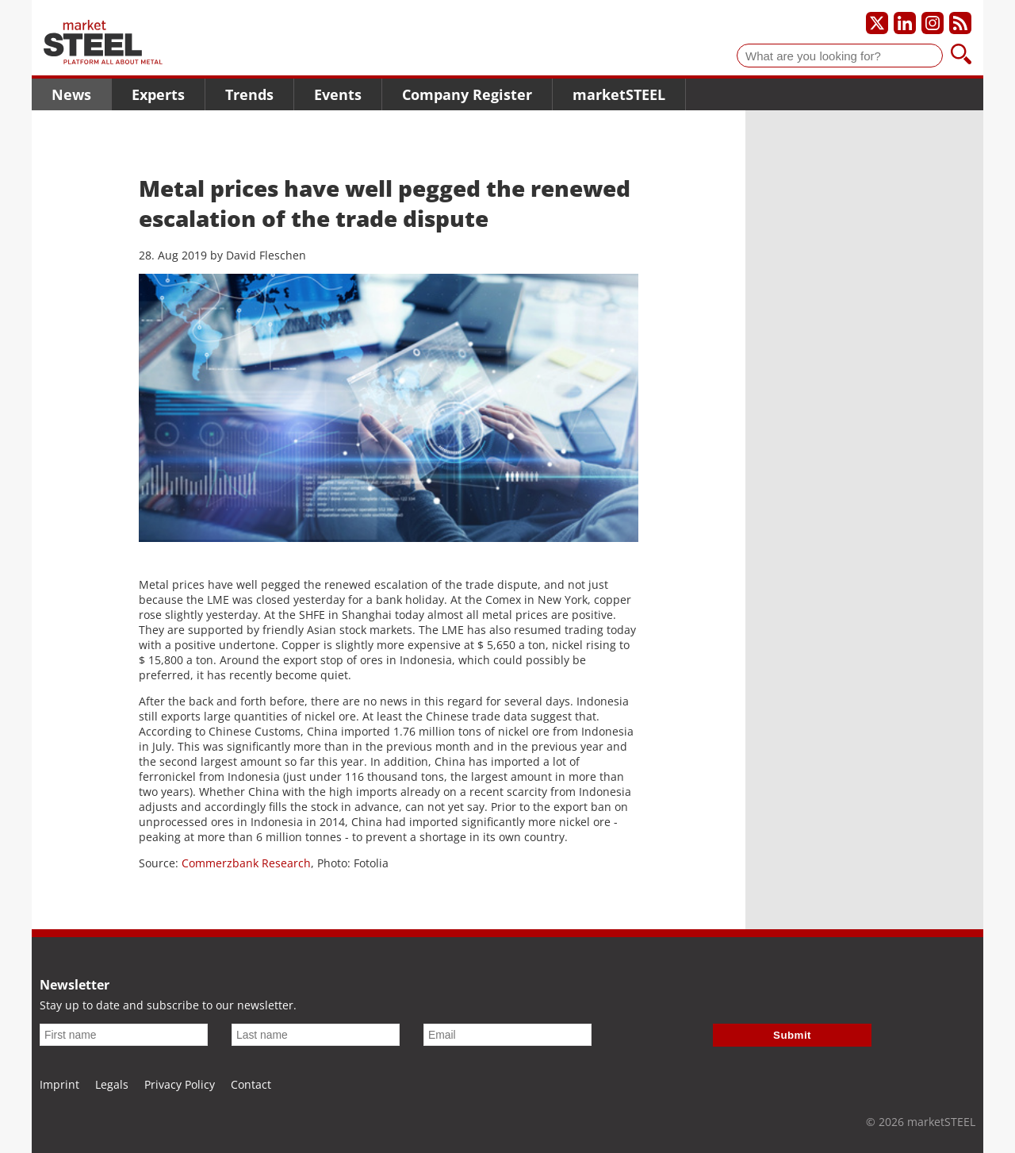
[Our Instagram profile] (932, 23)
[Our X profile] (877, 23)
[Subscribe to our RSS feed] (960, 23)
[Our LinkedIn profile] (905, 23)
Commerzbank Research (246, 863)
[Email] (507, 1035)
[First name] (124, 1035)
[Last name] (316, 1035)
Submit (792, 1035)
